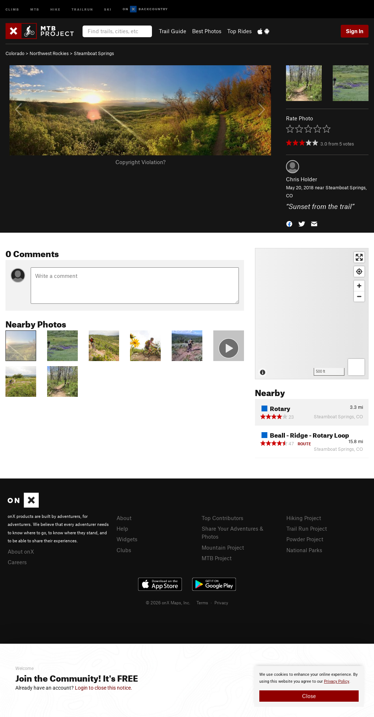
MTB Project (217, 558)
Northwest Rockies (49, 53)
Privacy (221, 602)
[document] (309, 686)
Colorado (14, 53)
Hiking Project (303, 518)
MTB (34, 9)
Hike (55, 9)
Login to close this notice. (103, 688)
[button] (289, 223)
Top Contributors (222, 518)
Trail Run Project (306, 528)
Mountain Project (223, 547)
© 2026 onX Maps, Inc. (168, 602)
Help (122, 528)
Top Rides (239, 31)
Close (309, 696)
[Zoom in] (359, 285)
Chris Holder (301, 179)
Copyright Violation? (140, 162)
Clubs (124, 550)
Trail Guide (172, 31)
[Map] (311, 313)
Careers (17, 562)
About (124, 518)
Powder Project (304, 539)
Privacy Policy (336, 681)
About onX (21, 551)
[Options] (356, 367)
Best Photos (206, 31)
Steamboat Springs (94, 53)
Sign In (354, 31)
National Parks (304, 550)
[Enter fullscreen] (359, 257)
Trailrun (82, 9)
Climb (12, 9)
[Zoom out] (359, 296)
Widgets (127, 539)
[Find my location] (359, 271)
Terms (202, 602)
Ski (108, 9)
